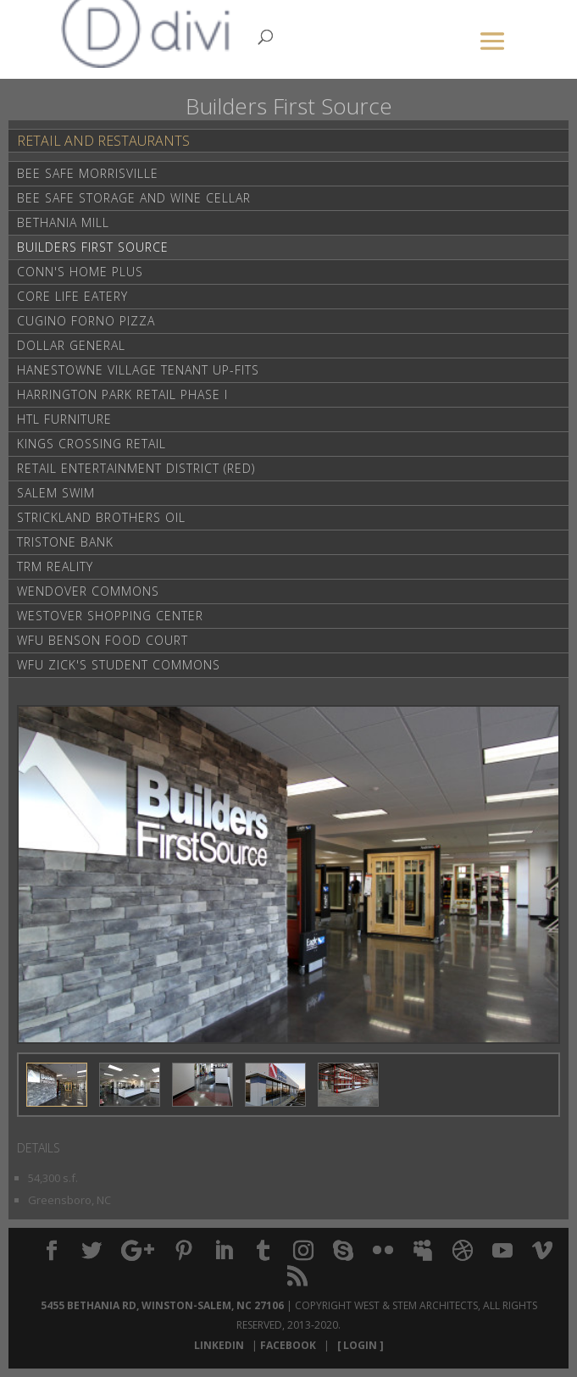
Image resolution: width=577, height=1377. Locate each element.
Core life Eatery (72, 296)
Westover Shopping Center (110, 616)
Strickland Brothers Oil (101, 517)
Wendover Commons (88, 591)
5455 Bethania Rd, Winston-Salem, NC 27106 (162, 1305)
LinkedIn (221, 1345)
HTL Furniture (64, 419)
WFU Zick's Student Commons (118, 665)
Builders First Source (93, 247)
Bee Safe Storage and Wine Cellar (134, 198)
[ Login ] (358, 1345)
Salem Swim (56, 493)
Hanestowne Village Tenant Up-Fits (138, 370)
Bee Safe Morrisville (87, 173)
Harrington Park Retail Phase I (122, 394)
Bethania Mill (63, 222)
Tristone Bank (65, 542)
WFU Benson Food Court (102, 640)
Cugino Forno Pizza (86, 321)
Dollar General (71, 345)
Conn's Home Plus (80, 272)
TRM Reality (55, 566)
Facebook (290, 1345)
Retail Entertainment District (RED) (136, 468)
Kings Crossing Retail (91, 444)
